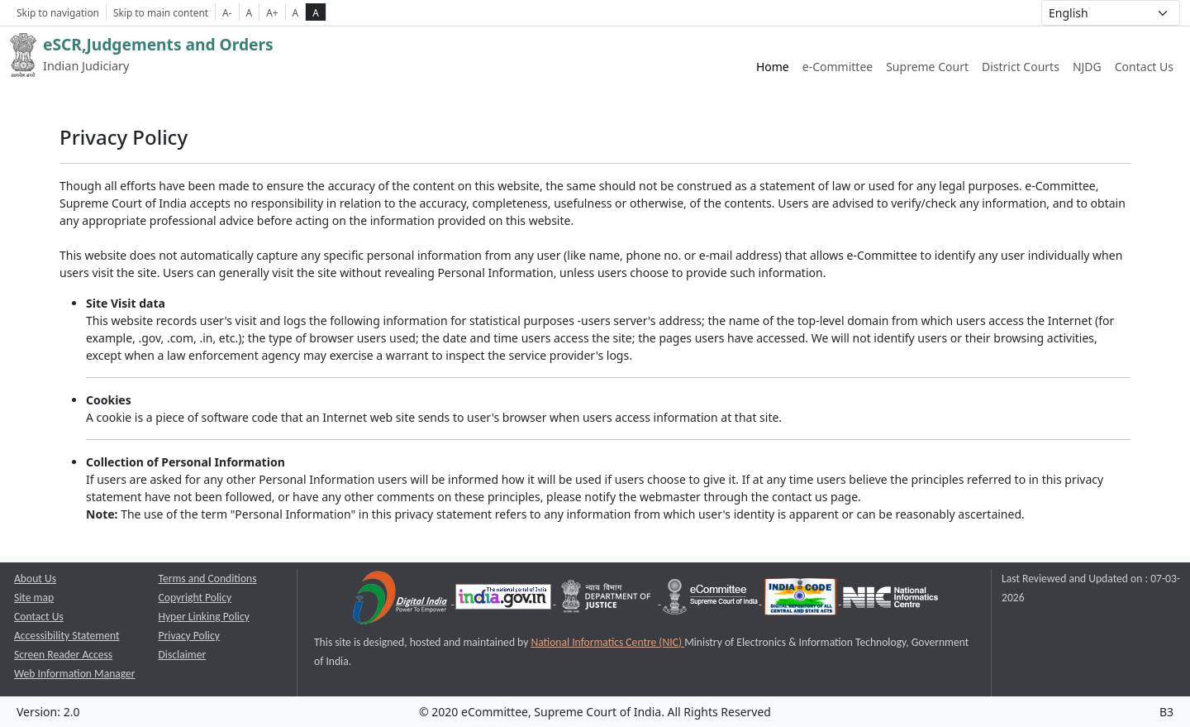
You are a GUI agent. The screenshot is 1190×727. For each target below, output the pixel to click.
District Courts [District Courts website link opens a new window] (1020, 66)
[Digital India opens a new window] (401, 600)
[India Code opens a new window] (801, 600)
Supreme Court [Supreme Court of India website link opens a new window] (927, 66)
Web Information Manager (75, 674)
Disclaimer (183, 655)
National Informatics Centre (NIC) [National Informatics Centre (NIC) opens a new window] (607, 642)
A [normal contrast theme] (296, 12)
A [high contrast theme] (315, 12)
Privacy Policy (189, 636)
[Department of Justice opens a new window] (607, 600)
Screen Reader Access (63, 655)
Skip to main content (160, 12)
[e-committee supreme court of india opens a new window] (711, 600)
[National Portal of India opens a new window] (504, 600)
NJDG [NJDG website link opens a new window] (1087, 66)
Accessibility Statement (67, 636)
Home (772, 66)
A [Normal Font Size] (249, 12)
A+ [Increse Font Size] (272, 12)
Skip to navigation (58, 12)
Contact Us (1144, 66)
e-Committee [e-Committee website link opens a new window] (837, 66)
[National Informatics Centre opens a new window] (890, 600)
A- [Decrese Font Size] (226, 12)
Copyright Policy (195, 598)
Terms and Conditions (208, 579)
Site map (34, 598)
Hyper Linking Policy (204, 617)
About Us (35, 579)
